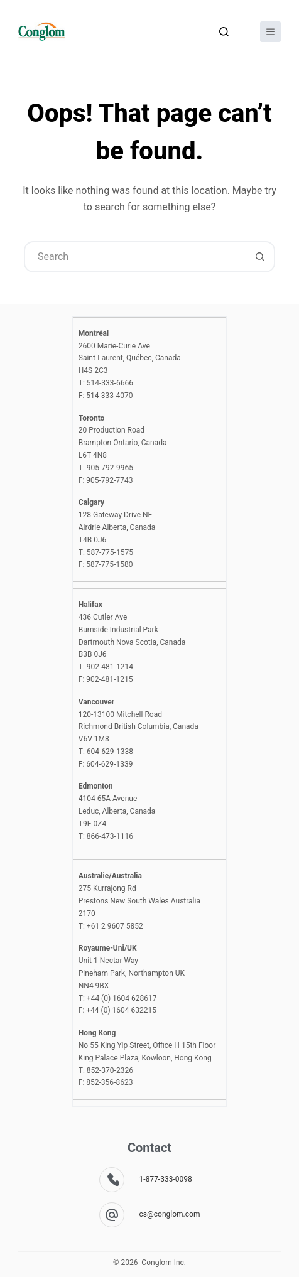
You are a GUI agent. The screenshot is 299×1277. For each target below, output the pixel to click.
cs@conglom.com (169, 1214)
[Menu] (270, 31)
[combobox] (135, 256)
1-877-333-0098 (165, 1179)
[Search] (224, 31)
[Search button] (259, 256)
